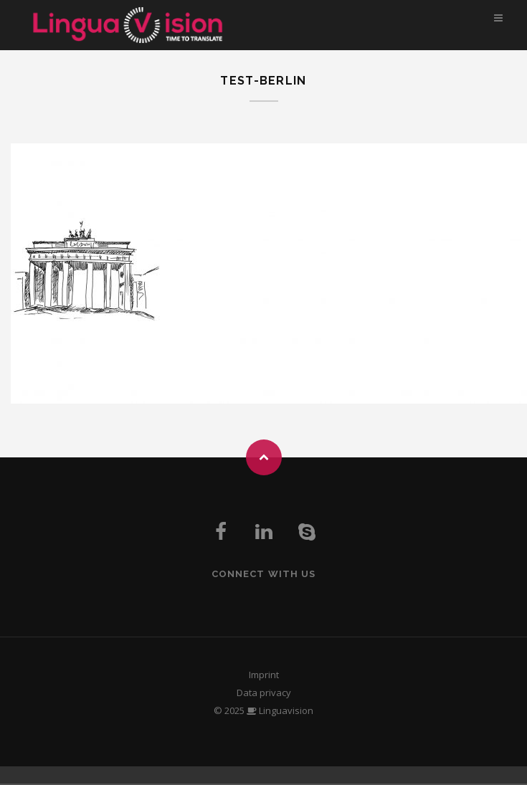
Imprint (264, 674)
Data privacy (264, 692)
